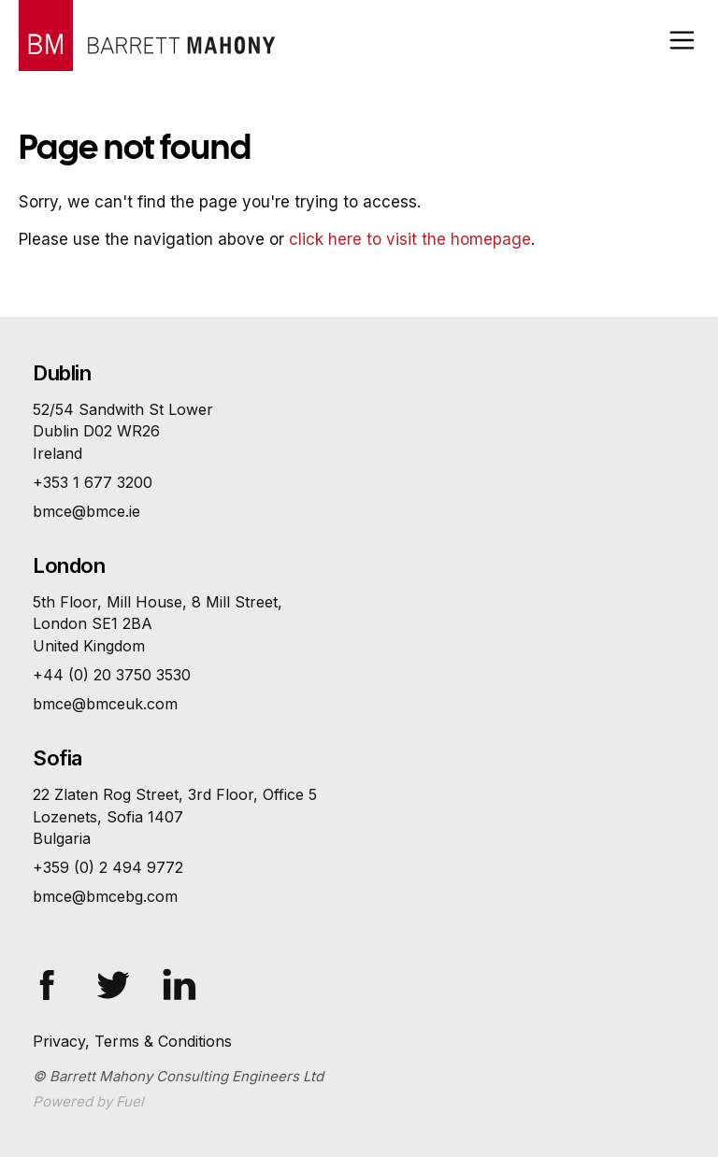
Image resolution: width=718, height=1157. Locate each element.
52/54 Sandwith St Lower (359, 432)
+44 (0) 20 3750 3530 (112, 674)
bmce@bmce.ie (86, 511)
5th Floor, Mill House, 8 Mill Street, (359, 625)
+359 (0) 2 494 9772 (108, 867)
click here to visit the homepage (410, 239)
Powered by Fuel (88, 1101)
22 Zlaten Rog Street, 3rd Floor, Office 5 (359, 817)
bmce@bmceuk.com (105, 703)
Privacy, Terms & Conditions (132, 1041)
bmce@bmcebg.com (105, 896)
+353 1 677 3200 (92, 482)
